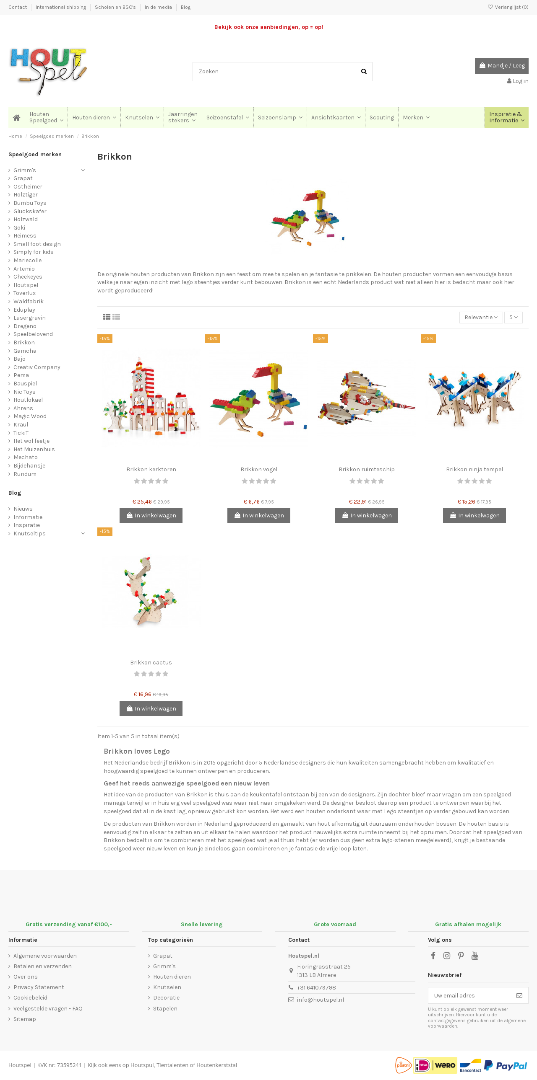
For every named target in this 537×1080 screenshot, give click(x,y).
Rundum (24, 474)
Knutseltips (29, 533)
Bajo (19, 358)
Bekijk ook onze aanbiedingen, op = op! (268, 27)
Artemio (24, 268)
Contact (18, 7)
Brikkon (24, 342)
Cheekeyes (27, 276)
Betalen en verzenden (42, 966)
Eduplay (24, 309)
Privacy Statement (38, 987)
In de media (159, 7)
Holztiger (25, 194)
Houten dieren (172, 976)
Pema (21, 375)
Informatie (27, 517)
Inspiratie (26, 525)
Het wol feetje (31, 440)
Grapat (23, 178)
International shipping (61, 7)
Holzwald (25, 219)
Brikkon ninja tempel (474, 469)
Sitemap (24, 1019)
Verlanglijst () (508, 7)
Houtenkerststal (216, 1065)
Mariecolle (27, 260)
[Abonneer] (519, 995)
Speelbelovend (33, 334)
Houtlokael (28, 399)
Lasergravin (29, 317)
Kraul (20, 424)
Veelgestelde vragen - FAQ (48, 1008)
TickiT (21, 433)
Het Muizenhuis (34, 449)
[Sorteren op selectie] (481, 318)
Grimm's (24, 170)
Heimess (24, 235)
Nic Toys (24, 391)
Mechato (25, 457)
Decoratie (166, 997)
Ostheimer (27, 186)
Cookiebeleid (30, 997)
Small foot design (37, 244)
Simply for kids (33, 252)
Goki (19, 227)
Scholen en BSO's (116, 7)
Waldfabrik (28, 301)
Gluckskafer (30, 211)
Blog (185, 7)
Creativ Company (36, 367)
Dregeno (24, 326)
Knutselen (167, 987)
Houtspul (142, 1065)
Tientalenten (172, 1065)
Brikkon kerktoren (151, 469)
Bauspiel (25, 383)
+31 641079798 (316, 987)
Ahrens (23, 408)
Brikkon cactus (151, 662)
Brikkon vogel (258, 469)
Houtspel (25, 285)
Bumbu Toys (30, 203)
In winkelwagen (151, 515)
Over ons (25, 976)
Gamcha (24, 350)
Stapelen (165, 1008)
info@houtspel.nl (320, 999)
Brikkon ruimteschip (367, 469)
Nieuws (23, 508)
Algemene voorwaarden (45, 955)
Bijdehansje (29, 465)
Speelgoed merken (35, 154)
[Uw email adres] (469, 995)
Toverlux (24, 293)
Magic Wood (30, 416)
